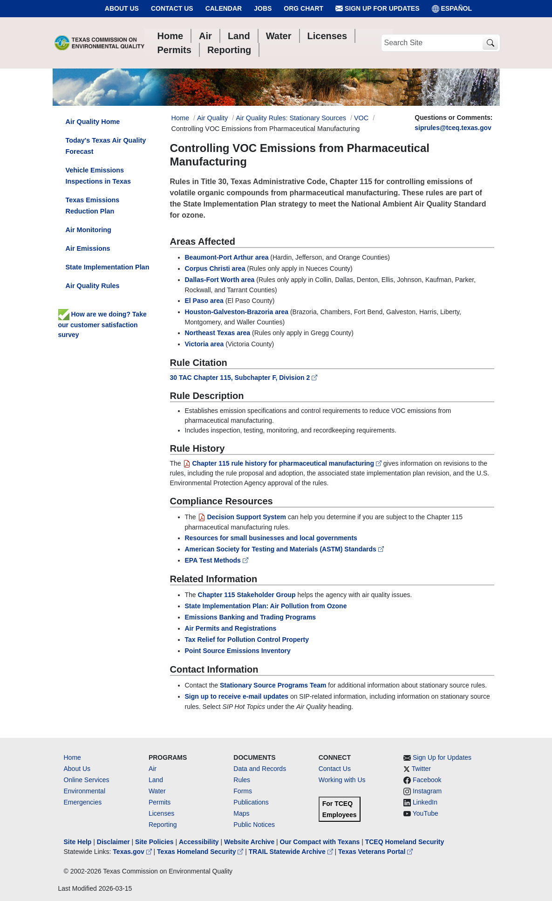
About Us (122, 8)
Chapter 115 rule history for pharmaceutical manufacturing (283, 463)
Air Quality (212, 118)
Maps (241, 813)
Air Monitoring (88, 230)
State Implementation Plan (108, 267)
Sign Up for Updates (377, 9)
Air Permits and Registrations (231, 628)
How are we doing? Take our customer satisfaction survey (102, 324)
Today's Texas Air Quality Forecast (106, 146)
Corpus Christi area (215, 268)
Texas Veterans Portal (375, 851)
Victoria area (204, 344)
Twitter (421, 768)
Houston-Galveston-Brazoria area (237, 312)
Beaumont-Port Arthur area (227, 257)
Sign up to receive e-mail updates (237, 696)
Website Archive (249, 842)
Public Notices (254, 824)
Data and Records (259, 768)
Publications (251, 802)
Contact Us (172, 8)
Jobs (263, 8)
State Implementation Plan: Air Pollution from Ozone (266, 606)
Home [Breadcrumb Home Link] (180, 118)
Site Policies (154, 842)
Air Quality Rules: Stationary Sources (291, 118)
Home (72, 757)
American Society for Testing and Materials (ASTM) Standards (284, 549)
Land (156, 780)
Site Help (78, 842)
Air (153, 768)
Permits (159, 802)
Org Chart (303, 8)
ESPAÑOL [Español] (452, 9)
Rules (241, 780)
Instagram (427, 791)
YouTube (425, 813)
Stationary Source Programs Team (273, 685)
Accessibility (200, 842)
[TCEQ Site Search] (490, 43)
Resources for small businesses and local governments (271, 538)
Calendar (223, 8)
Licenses (161, 813)
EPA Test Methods (216, 560)
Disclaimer (113, 842)
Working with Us (342, 780)
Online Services (86, 780)
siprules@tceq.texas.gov (453, 127)
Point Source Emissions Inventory (238, 650)
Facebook (427, 780)
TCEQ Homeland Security (404, 842)
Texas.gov (133, 851)
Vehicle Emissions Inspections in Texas (98, 175)
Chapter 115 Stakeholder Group (247, 594)
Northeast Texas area (218, 333)
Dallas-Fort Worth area (220, 279)
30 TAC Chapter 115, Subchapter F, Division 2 (244, 377)
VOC (361, 118)
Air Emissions (88, 248)
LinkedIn (425, 802)
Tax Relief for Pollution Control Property (247, 639)
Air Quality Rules (93, 285)
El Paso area (204, 300)
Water (157, 791)
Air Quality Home (93, 121)
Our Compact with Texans (320, 842)
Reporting (163, 824)
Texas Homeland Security (201, 851)
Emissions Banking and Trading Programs (250, 617)
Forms (242, 791)
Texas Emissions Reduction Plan (93, 205)
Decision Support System (242, 517)
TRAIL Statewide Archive (292, 851)
